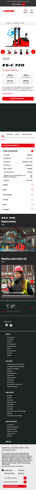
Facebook (6, 325)
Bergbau (9, 355)
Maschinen (9, 361)
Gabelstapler (10, 380)
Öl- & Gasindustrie (11, 344)
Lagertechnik (10, 375)
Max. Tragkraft (10, 77)
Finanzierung (10, 424)
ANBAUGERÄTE (10, 392)
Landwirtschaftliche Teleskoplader (15, 366)
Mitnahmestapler (11, 377)
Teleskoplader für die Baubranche (15, 364)
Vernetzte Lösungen (12, 431)
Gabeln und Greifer (12, 402)
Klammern (9, 398)
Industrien (9, 342)
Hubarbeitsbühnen (12, 373)
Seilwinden (10, 413)
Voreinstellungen (9, 473)
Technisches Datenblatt (9, 70)
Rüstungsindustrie (11, 351)
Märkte (8, 334)
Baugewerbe (10, 339)
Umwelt (9, 348)
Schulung (9, 436)
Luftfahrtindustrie (11, 346)
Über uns (8, 442)
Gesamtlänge (26, 83)
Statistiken (21, 470)
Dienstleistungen (11, 421)
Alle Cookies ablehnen (15, 478)
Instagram (16, 325)
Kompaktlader (10, 382)
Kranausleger (10, 404)
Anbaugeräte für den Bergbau (14, 415)
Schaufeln (9, 395)
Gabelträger (10, 400)
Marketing (21, 473)
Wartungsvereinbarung (13, 427)
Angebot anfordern (22, 99)
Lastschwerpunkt (26, 77)
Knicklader (9, 371)
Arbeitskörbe (10, 406)
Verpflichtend (8, 470)
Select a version (18, 4)
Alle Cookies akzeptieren (15, 486)
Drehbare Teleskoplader (13, 368)
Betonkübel (10, 409)
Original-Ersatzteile (12, 429)
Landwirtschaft (11, 337)
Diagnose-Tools (11, 433)
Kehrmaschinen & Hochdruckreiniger (16, 411)
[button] (32, 11)
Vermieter (9, 353)
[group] (18, 281)
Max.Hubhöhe (10, 83)
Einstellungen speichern (15, 482)
